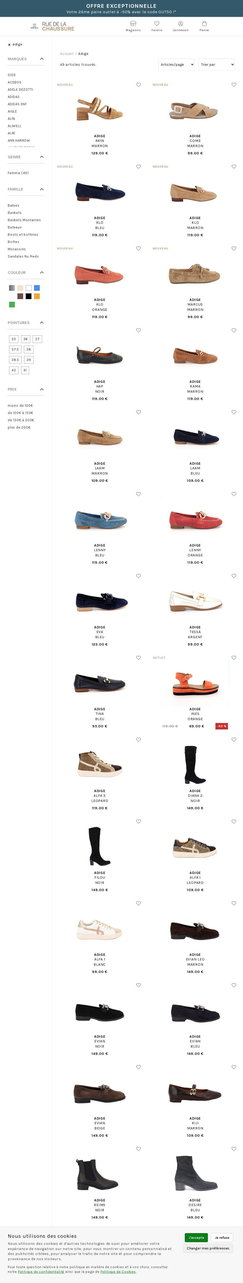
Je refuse (222, 1238)
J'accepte (196, 1238)
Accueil (67, 53)
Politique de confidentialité (41, 1272)
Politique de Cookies (118, 1272)
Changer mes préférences (208, 1248)
